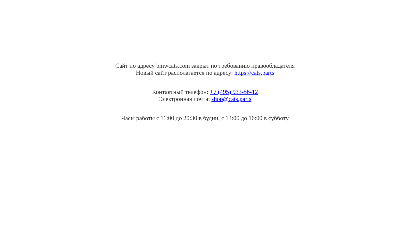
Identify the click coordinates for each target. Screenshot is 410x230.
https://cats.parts (254, 72)
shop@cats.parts (231, 99)
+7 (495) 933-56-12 (234, 91)
